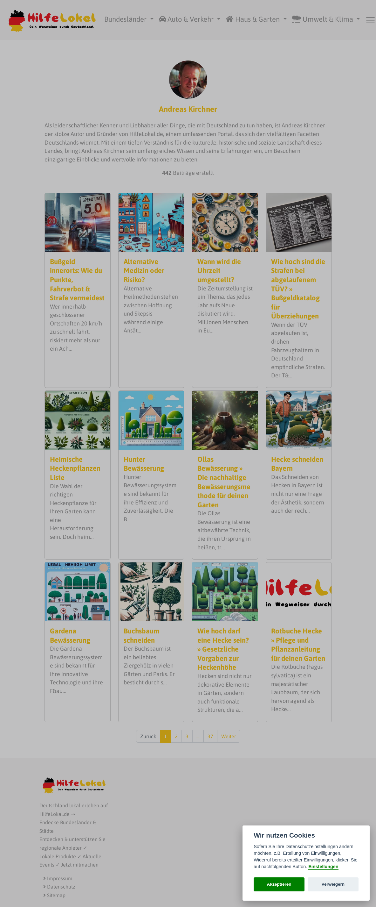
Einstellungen (323, 866)
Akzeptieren (279, 884)
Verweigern (333, 884)
